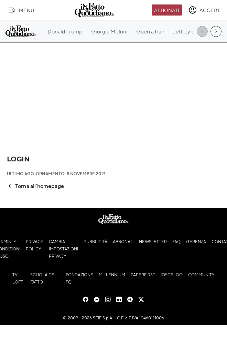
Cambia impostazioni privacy (63, 249)
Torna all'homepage (35, 185)
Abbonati (166, 10)
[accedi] (203, 10)
